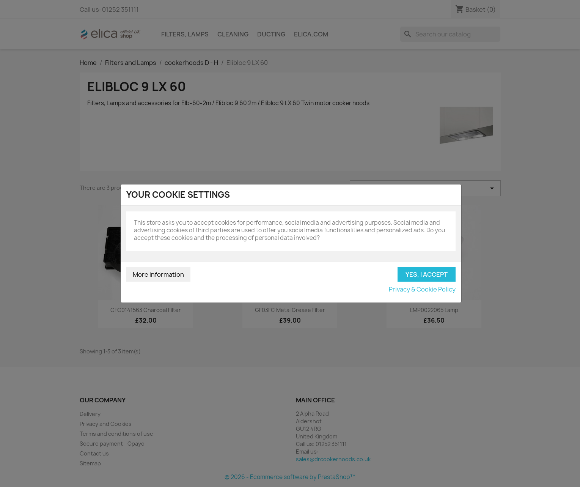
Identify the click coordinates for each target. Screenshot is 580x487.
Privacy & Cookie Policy (422, 289)
